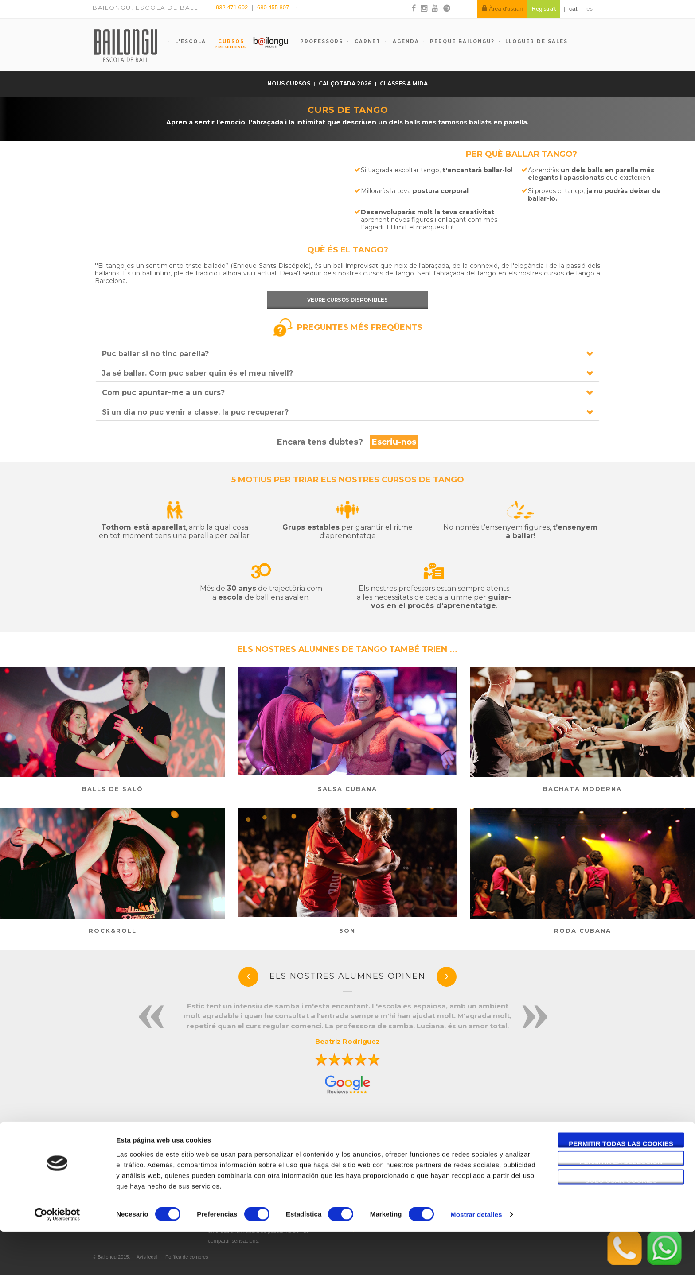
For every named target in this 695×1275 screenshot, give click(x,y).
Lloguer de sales (536, 41)
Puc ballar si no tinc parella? (155, 353)
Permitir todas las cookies (621, 1186)
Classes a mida (404, 83)
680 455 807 (273, 7)
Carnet (366, 41)
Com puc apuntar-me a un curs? (163, 392)
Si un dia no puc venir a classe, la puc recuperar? (195, 412)
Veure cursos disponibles (347, 300)
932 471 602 (233, 7)
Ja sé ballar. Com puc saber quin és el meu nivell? (197, 373)
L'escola (189, 41)
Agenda (404, 41)
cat (573, 8)
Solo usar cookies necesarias (621, 1223)
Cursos (227, 44)
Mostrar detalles (476, 1257)
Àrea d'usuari (502, 8)
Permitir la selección (621, 1205)
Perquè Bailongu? (462, 41)
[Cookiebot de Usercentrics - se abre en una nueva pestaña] (57, 1257)
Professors (320, 41)
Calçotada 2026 (346, 83)
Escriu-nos (394, 442)
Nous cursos (289, 83)
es (589, 8)
